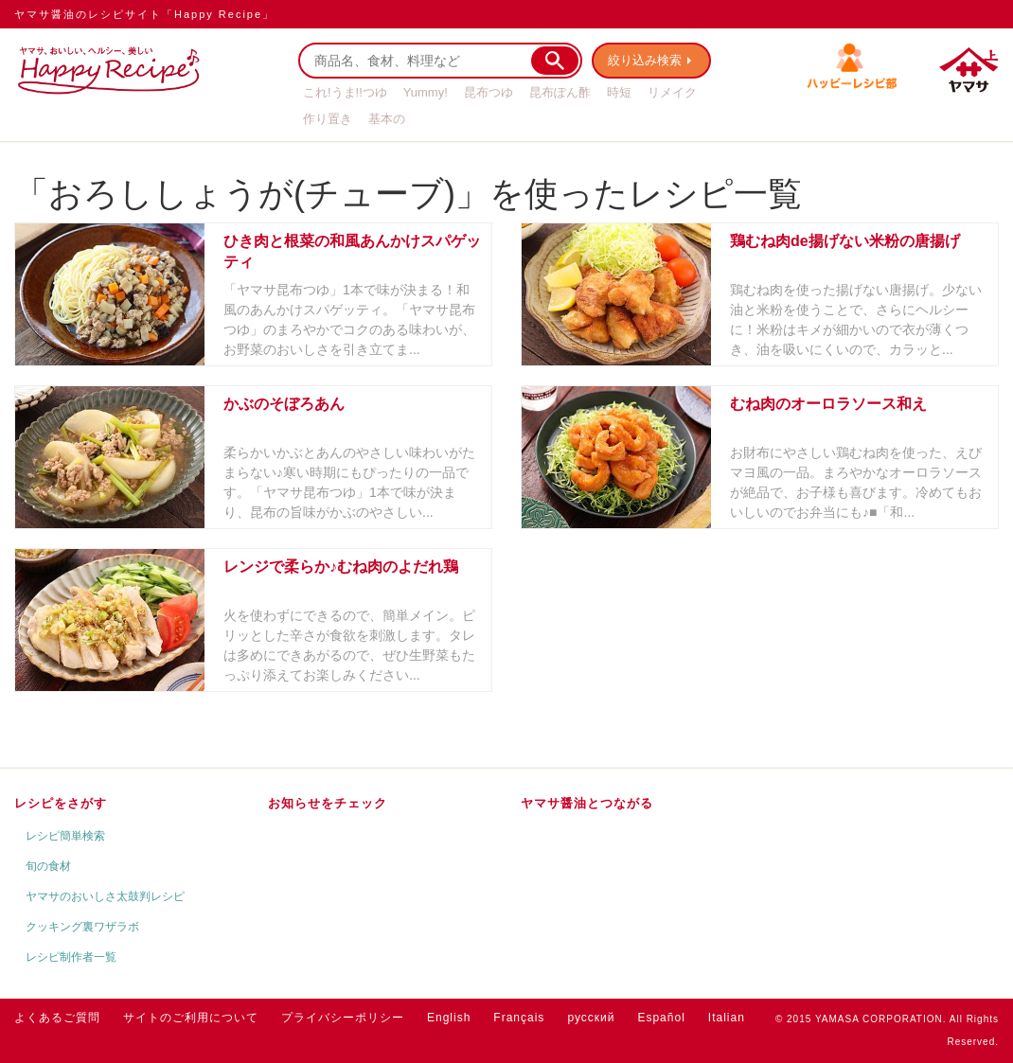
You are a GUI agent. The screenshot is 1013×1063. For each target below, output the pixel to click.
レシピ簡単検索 (65, 835)
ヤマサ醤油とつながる (587, 803)
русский (590, 1017)
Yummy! (425, 92)
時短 (619, 92)
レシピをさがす (60, 803)
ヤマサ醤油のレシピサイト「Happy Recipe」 (144, 14)
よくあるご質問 (57, 1017)
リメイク (672, 92)
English (449, 1017)
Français (518, 1017)
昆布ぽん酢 (560, 92)
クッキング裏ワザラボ (82, 926)
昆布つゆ (488, 92)
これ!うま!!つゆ (345, 92)
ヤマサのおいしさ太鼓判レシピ (105, 896)
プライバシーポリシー (342, 1017)
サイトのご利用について (190, 1017)
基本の (386, 119)
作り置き (327, 119)
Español (660, 1017)
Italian (726, 1017)
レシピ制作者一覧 (71, 957)
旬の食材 (48, 866)
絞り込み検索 (645, 60)
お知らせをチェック (327, 803)
